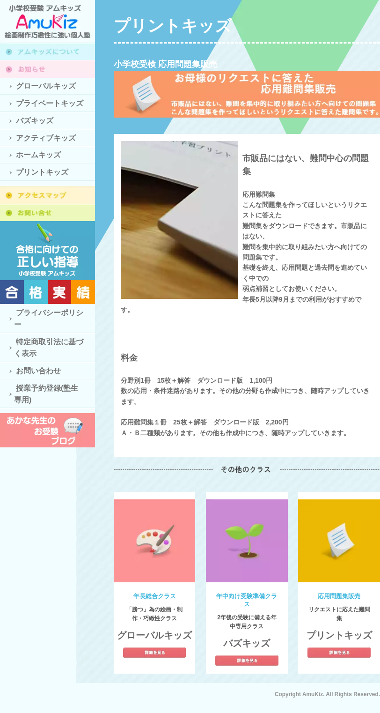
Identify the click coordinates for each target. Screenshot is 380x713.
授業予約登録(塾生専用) (46, 394)
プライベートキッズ (49, 103)
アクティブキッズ (46, 138)
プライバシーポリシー (48, 318)
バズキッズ (34, 121)
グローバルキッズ (46, 86)
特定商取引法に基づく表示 (48, 347)
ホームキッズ (38, 155)
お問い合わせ (38, 371)
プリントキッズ (42, 172)
